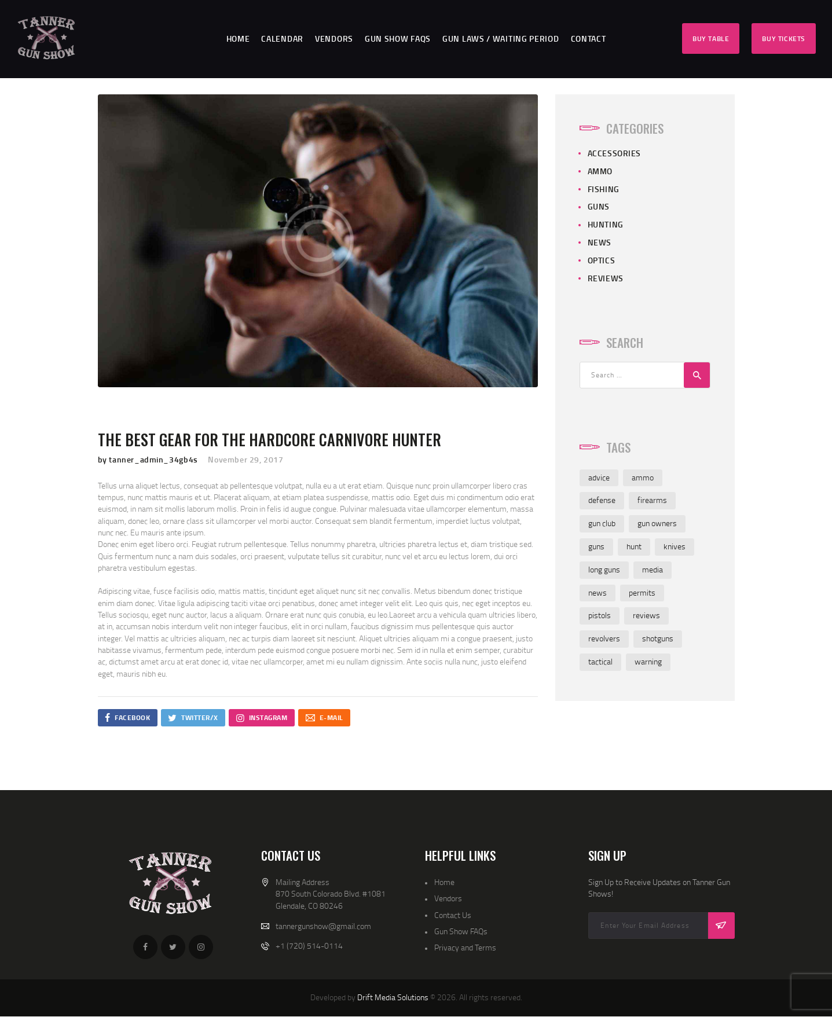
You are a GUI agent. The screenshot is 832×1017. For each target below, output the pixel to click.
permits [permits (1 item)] (642, 592)
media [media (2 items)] (652, 569)
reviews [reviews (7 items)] (646, 615)
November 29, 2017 (245, 459)
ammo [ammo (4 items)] (643, 477)
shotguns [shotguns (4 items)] (657, 638)
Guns (599, 206)
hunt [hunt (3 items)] (634, 546)
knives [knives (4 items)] (675, 546)
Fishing (604, 188)
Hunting (606, 224)
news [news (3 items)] (597, 592)
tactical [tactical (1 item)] (600, 661)
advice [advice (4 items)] (599, 477)
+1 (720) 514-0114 (309, 945)
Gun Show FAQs (461, 931)
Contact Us (452, 914)
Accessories (615, 153)
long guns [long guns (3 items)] (604, 569)
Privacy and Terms (465, 947)
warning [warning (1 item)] (648, 661)
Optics (601, 260)
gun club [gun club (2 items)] (601, 522)
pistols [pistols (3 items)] (599, 615)
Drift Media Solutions (392, 997)
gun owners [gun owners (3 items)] (657, 522)
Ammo (600, 171)
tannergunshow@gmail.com (323, 925)
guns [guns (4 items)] (596, 546)
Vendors (448, 898)
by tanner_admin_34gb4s (149, 459)
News (599, 242)
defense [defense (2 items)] (601, 499)
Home (444, 881)
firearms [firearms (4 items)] (652, 499)
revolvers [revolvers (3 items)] (604, 638)
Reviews (606, 278)
